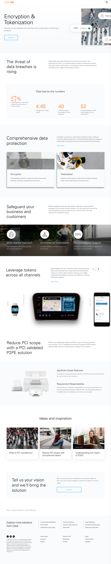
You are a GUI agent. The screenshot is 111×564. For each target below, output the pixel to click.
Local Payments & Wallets (48, 522)
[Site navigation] (107, 2)
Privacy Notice (89, 539)
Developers (66, 539)
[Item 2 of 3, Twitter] (11, 536)
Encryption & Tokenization (92, 525)
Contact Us (11, 37)
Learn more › (61, 153)
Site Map (87, 542)
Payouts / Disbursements (70, 525)
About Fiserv (44, 536)
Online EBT (66, 527)
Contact (65, 542)
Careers (43, 542)
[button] (94, 269)
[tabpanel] (30, 176)
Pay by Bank (44, 525)
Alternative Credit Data (91, 527)
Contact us (69, 489)
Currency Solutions (68, 522)
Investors (43, 539)
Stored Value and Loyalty (48, 527)
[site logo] (9, 2)
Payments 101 (67, 536)
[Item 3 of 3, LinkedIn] (14, 536)
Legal (86, 536)
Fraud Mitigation (90, 522)
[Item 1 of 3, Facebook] (8, 536)
